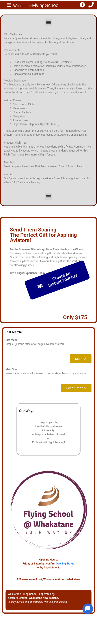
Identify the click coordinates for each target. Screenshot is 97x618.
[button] (48, 22)
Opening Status (65, 563)
